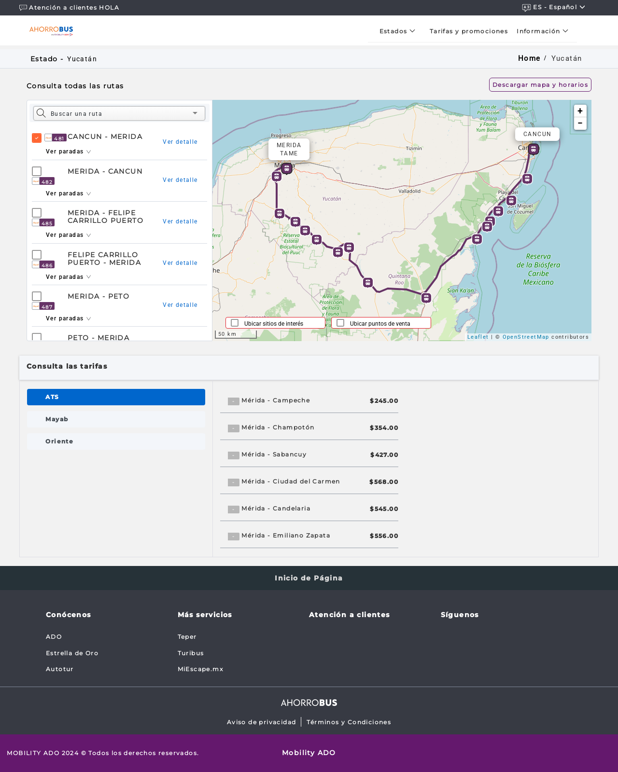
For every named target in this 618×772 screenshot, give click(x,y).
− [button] (580, 123)
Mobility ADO (309, 752)
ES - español (554, 7)
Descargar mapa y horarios (540, 84)
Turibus (191, 653)
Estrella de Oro (72, 653)
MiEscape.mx (200, 669)
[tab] (116, 397)
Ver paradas (68, 151)
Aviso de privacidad (261, 722)
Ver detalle (180, 141)
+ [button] (580, 111)
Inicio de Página (309, 578)
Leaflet (478, 337)
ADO (54, 636)
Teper (187, 636)
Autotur (60, 669)
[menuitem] (400, 31)
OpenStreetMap (526, 337)
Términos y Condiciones (349, 722)
